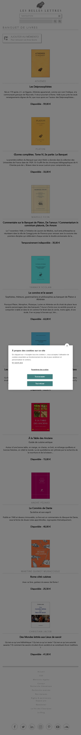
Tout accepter (40, 377)
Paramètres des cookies (39, 370)
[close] (67, 345)
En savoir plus (17, 363)
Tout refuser (39, 384)
